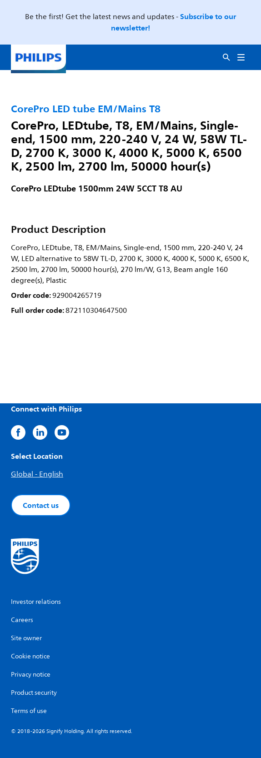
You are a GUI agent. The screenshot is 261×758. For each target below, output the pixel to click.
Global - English (37, 474)
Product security (34, 693)
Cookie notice (30, 656)
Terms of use (29, 711)
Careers (22, 620)
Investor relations (36, 602)
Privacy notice (30, 674)
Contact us (41, 505)
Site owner (26, 638)
